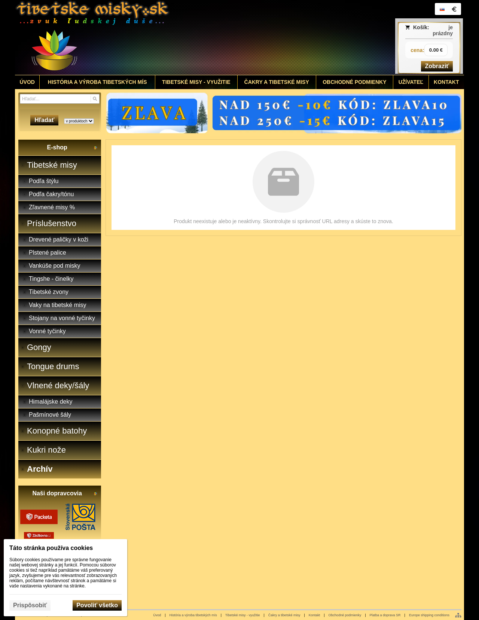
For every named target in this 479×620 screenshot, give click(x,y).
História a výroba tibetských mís (193, 615)
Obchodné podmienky (345, 615)
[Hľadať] (95, 99)
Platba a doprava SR (385, 615)
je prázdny (443, 30)
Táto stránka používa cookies (51, 548)
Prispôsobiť (30, 605)
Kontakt (314, 615)
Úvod (157, 615)
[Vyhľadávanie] (60, 99)
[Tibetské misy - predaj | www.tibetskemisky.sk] (183, 37)
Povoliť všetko (97, 605)
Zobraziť (437, 66)
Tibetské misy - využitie (242, 615)
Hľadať (44, 120)
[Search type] (79, 121)
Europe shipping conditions (429, 615)
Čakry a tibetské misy (284, 615)
